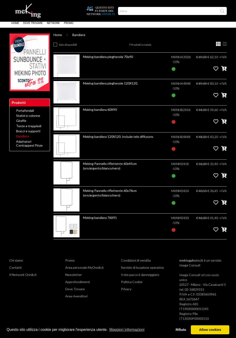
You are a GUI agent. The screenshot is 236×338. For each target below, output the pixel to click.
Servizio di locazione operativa (142, 271)
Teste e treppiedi (28, 129)
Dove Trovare (33, 26)
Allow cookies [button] (210, 330)
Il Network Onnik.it (23, 278)
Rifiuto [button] (181, 330)
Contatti (15, 271)
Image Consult (190, 268)
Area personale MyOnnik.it (84, 271)
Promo (69, 26)
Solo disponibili (68, 48)
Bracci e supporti (28, 134)
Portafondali (25, 114)
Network (53, 26)
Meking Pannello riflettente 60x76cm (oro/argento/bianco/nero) (110, 196)
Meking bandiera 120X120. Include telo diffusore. (118, 140)
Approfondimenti (77, 285)
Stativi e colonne (28, 119)
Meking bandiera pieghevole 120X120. (110, 86)
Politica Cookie (131, 285)
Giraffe (21, 124)
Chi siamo (16, 264)
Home (15, 26)
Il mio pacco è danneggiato (140, 278)
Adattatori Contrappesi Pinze (29, 147)
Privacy (126, 292)
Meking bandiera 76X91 (100, 221)
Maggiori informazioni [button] (126, 330)
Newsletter (73, 278)
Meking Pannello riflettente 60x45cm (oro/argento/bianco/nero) (110, 169)
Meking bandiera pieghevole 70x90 (108, 60)
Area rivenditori (76, 299)
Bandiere (78, 38)
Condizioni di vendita (136, 264)
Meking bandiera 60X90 (100, 113)
